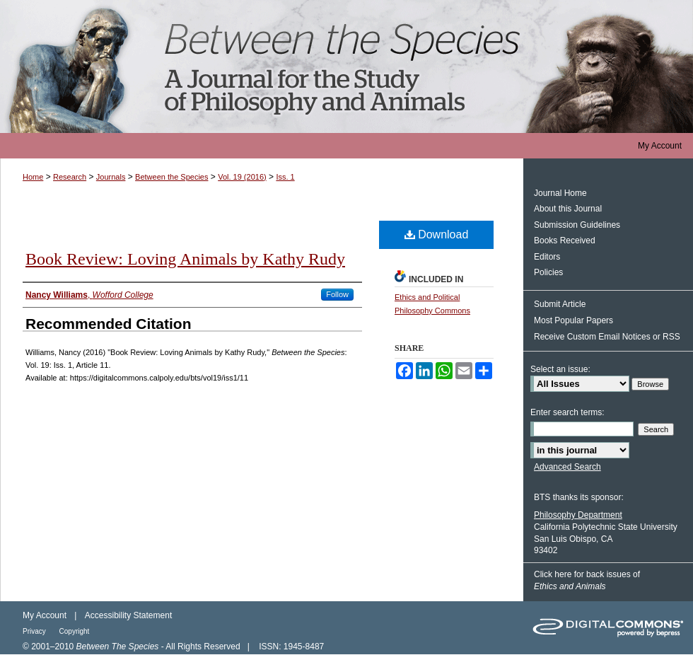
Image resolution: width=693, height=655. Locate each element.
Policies (548, 272)
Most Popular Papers (573, 320)
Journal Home (560, 193)
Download (436, 234)
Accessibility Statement (128, 615)
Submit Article (560, 304)
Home (33, 177)
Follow (337, 294)
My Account (44, 615)
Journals (111, 177)
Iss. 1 (285, 177)
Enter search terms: (567, 412)
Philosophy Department (578, 515)
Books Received (564, 240)
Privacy (35, 631)
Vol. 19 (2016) (242, 177)
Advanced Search (567, 467)
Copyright (74, 631)
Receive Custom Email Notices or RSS (607, 337)
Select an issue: (560, 369)
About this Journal (568, 209)
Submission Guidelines (577, 225)
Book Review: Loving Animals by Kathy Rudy (185, 259)
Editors (547, 257)
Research (69, 177)
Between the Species (346, 66)
